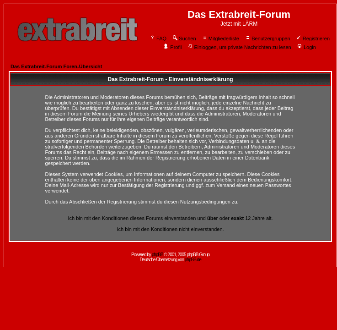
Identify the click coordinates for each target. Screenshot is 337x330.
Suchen (184, 38)
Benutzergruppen (267, 38)
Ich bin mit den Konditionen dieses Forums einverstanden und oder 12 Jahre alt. (170, 218)
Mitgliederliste (220, 38)
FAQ (158, 38)
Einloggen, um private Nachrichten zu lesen (239, 47)
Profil (172, 47)
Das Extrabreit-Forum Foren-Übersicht (56, 66)
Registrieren (313, 38)
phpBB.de (193, 259)
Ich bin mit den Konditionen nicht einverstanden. (170, 229)
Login (306, 47)
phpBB (157, 254)
